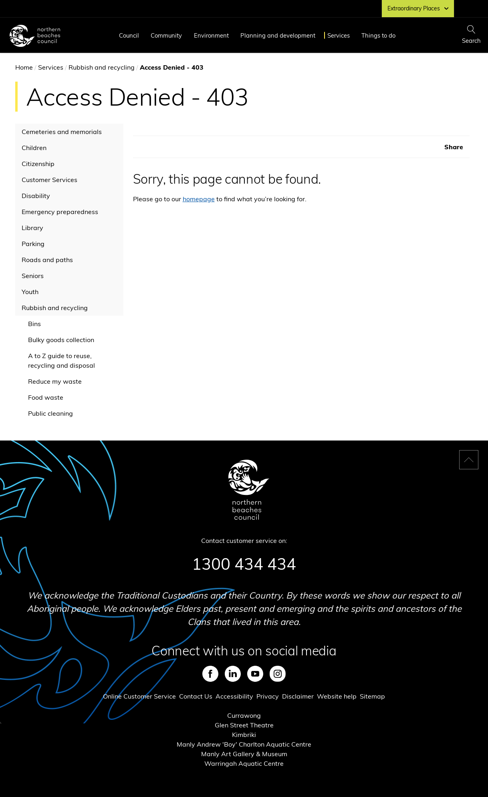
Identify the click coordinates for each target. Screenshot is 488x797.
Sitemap (372, 696)
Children (34, 148)
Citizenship (38, 164)
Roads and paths (47, 260)
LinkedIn (233, 674)
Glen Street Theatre (244, 725)
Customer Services (49, 180)
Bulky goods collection (61, 340)
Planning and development (277, 35)
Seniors (33, 276)
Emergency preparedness (60, 212)
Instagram (278, 674)
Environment (211, 35)
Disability (36, 196)
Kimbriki (244, 735)
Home (24, 67)
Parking (33, 244)
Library (32, 228)
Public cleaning (50, 413)
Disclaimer (298, 696)
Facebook (210, 674)
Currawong (244, 715)
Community (166, 35)
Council (129, 35)
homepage (199, 199)
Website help (337, 696)
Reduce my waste (55, 381)
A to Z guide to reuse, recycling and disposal (61, 360)
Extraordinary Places (417, 8)
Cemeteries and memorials (62, 132)
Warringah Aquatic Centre (244, 763)
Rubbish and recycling (102, 67)
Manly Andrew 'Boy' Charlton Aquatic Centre (244, 744)
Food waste (45, 397)
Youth (30, 292)
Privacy (267, 696)
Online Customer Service (139, 696)
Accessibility (234, 696)
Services (338, 35)
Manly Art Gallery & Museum (244, 754)
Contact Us (195, 696)
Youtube (255, 674)
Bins (34, 324)
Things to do (378, 35)
